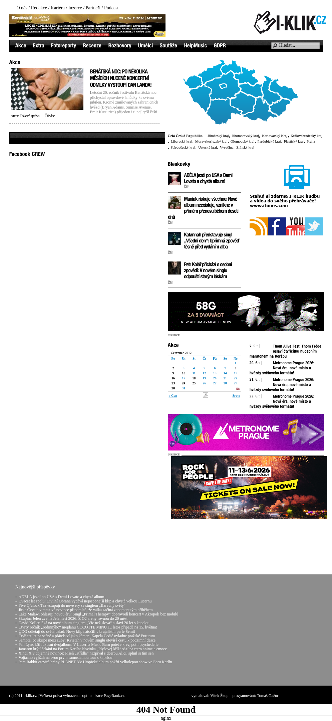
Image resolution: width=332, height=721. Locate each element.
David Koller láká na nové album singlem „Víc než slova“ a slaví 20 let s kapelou (84, 622)
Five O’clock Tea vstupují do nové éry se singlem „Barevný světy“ (72, 605)
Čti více (50, 116)
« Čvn (173, 395)
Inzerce (75, 7)
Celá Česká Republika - (186, 136)
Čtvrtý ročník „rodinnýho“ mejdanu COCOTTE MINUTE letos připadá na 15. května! (88, 627)
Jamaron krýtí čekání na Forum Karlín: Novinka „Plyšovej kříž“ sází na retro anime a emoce (93, 649)
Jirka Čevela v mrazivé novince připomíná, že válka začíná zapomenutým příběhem (86, 609)
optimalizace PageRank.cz (103, 695)
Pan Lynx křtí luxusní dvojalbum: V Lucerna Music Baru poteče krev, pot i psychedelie (88, 644)
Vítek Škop (219, 695)
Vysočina (226, 147)
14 (225, 373)
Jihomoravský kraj (245, 136)
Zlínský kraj (245, 147)
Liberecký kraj (181, 141)
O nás (22, 7)
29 (235, 383)
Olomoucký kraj (243, 141)
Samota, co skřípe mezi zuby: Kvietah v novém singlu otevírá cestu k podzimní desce (87, 640)
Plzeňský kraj (294, 141)
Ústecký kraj (207, 147)
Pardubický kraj (269, 141)
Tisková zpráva (29, 116)
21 (225, 378)
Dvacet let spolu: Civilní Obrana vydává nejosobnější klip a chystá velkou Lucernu (85, 601)
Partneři (93, 7)
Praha (311, 141)
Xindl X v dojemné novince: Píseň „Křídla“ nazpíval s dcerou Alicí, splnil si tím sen (86, 653)
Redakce (39, 7)
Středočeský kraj (183, 147)
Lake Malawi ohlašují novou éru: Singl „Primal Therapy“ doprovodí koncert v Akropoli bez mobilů (99, 614)
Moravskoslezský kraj (211, 141)
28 (225, 383)
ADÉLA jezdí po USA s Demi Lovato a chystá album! (62, 596)
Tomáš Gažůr (267, 695)
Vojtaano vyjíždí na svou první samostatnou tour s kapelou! (66, 657)
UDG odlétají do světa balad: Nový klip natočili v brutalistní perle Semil (77, 631)
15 (235, 373)
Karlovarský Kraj (275, 136)
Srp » (236, 395)
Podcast (111, 7)
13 (215, 373)
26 (204, 383)
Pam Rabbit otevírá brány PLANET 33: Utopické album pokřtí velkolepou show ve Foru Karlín (95, 662)
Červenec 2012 (181, 353)
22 (235, 378)
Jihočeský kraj (218, 136)
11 (194, 373)
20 (215, 378)
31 (183, 388)
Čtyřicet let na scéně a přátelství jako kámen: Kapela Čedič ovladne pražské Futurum (87, 636)
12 (204, 373)
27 (215, 383)
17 (183, 378)
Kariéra (58, 7)
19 (204, 378)
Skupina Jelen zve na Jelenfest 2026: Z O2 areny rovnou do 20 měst (73, 618)
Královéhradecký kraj (307, 136)
